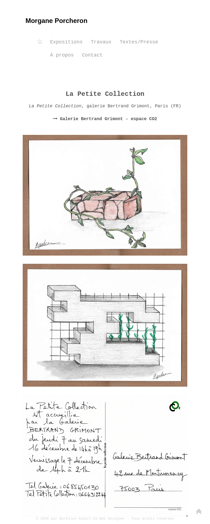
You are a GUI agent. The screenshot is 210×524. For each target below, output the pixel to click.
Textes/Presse (139, 42)
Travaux (101, 42)
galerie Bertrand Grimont (118, 106)
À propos (62, 55)
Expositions (66, 42)
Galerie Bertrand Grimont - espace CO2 (107, 119)
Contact (92, 55)
